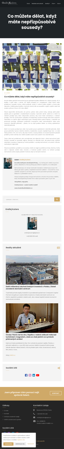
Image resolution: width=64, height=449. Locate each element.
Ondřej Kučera (24, 160)
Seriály (47, 3)
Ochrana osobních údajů (11, 416)
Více (53, 3)
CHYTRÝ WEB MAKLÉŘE (38, 441)
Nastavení (31, 444)
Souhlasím (8, 444)
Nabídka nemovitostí (37, 3)
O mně (6, 410)
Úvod (28, 3)
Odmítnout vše (20, 444)
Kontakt (55, 393)
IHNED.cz (12, 355)
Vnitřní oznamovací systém (12, 419)
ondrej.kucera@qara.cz (44, 417)
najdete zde (21, 440)
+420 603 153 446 (42, 414)
